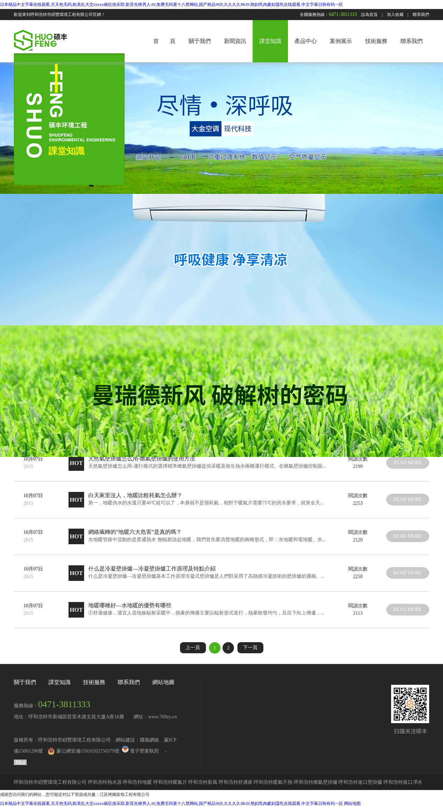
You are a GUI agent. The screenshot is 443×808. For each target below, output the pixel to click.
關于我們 (200, 41)
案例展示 (341, 41)
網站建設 (125, 740)
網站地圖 (163, 682)
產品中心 (306, 41)
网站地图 (352, 803)
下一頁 (250, 647)
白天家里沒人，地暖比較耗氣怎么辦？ (135, 495)
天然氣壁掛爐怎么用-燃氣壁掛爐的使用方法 (141, 458)
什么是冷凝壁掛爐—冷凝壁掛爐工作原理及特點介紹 (152, 569)
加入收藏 (395, 14)
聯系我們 (421, 14)
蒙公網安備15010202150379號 (87, 751)
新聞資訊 (235, 41)
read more (408, 462)
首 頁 (164, 41)
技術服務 (376, 41)
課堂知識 (270, 41)
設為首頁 (369, 14)
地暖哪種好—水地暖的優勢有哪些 (129, 605)
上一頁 (193, 647)
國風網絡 (149, 740)
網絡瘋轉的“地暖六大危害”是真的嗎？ (135, 532)
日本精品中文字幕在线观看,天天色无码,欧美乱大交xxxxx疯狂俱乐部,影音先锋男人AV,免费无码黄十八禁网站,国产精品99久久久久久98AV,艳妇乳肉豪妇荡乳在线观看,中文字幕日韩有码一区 (171, 4)
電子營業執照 (140, 751)
